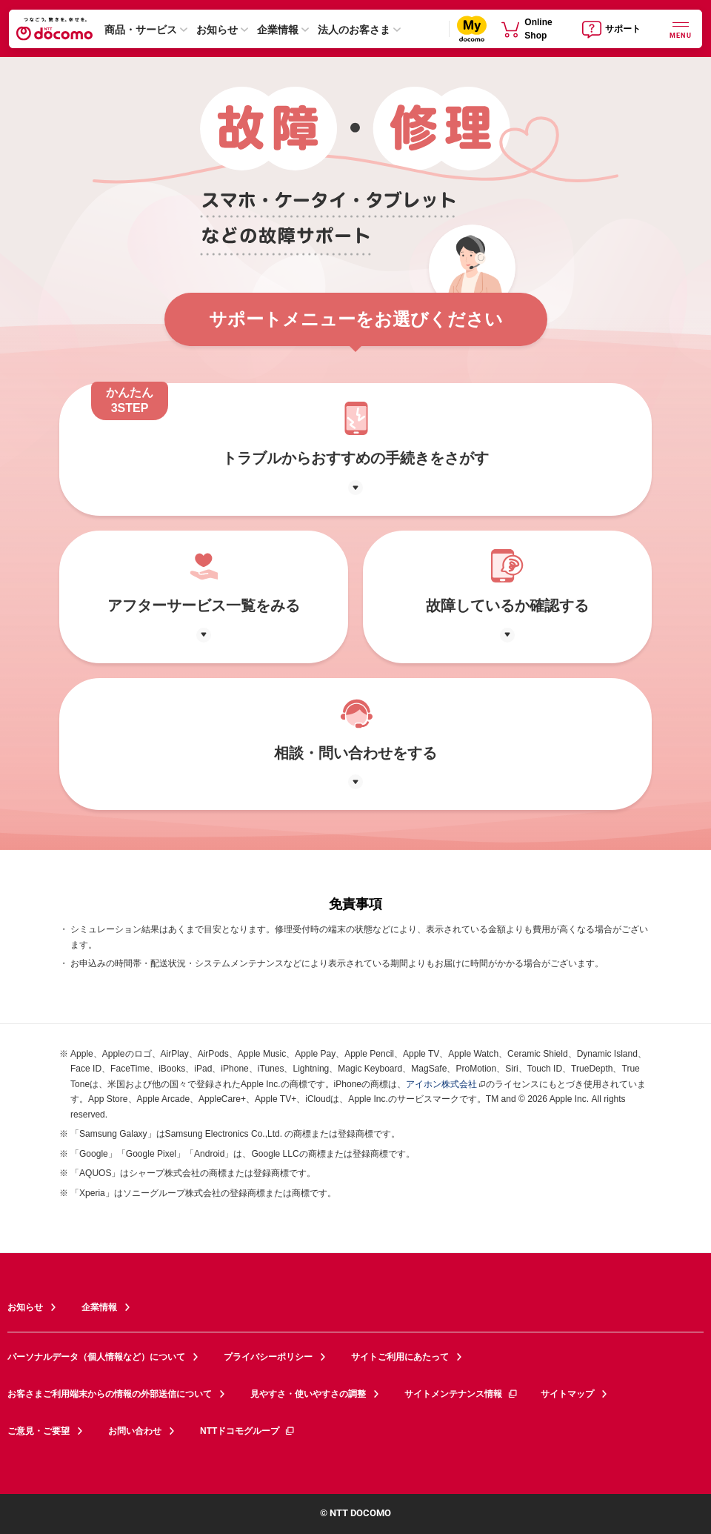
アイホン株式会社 (441, 1084)
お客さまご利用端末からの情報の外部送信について (109, 1394)
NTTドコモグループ (248, 1431)
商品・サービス (140, 30)
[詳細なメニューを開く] (681, 28)
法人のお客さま (354, 30)
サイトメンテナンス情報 (461, 1394)
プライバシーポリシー (268, 1357)
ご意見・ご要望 (38, 1431)
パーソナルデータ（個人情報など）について (96, 1357)
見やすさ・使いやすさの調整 (308, 1394)
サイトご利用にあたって (400, 1357)
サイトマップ (567, 1394)
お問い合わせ (134, 1431)
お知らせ (217, 30)
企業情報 (277, 30)
